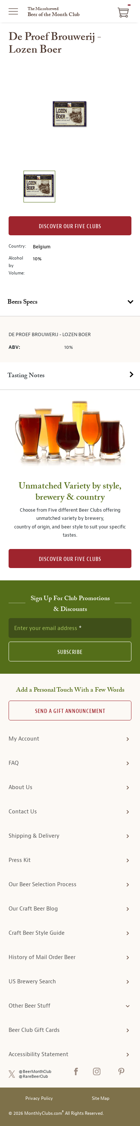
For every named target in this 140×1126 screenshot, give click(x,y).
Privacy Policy (39, 1098)
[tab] (70, 302)
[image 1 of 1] (39, 188)
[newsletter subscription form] (70, 628)
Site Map (100, 1098)
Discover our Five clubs (70, 226)
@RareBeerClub (33, 1076)
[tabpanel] (70, 339)
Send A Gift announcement (70, 711)
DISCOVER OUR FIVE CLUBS (70, 559)
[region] (70, 114)
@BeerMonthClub (35, 1071)
